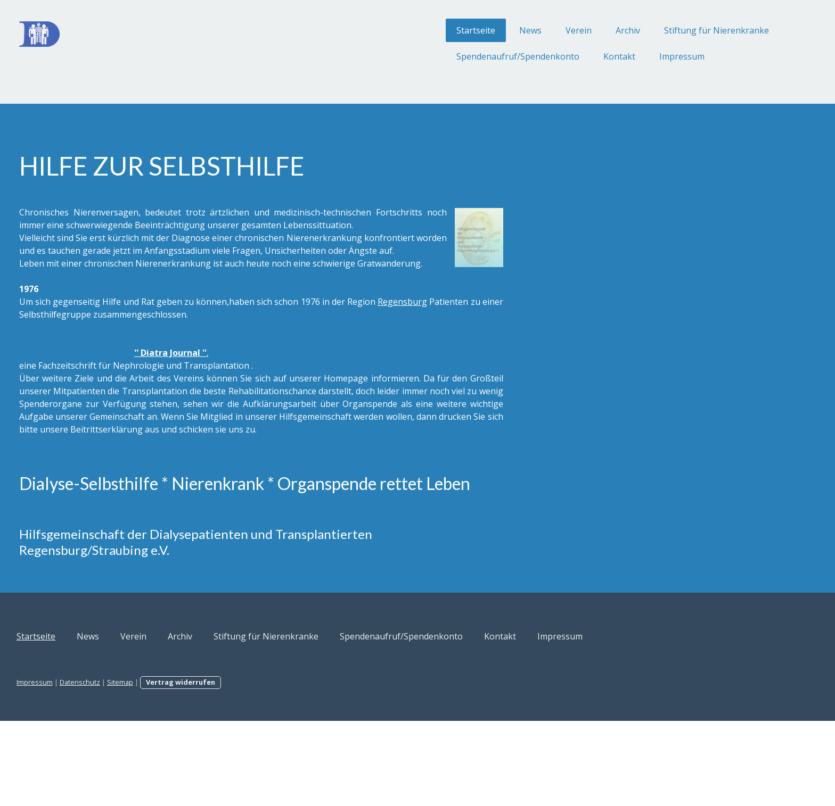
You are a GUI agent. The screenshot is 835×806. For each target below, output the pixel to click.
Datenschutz (188, 767)
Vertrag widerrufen (288, 767)
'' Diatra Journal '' (278, 391)
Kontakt (511, 56)
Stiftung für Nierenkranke (608, 30)
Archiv (519, 30)
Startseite (367, 30)
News (422, 30)
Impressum (573, 56)
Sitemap (228, 767)
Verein (470, 30)
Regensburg (182, 353)
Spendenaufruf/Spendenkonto (409, 56)
